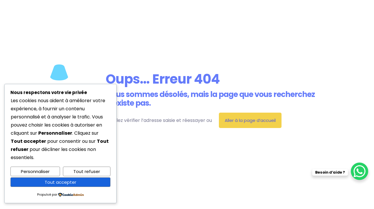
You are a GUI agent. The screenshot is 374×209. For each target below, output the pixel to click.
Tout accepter (60, 182)
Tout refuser (86, 171)
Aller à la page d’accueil (250, 120)
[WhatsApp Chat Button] (359, 171)
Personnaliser (35, 171)
